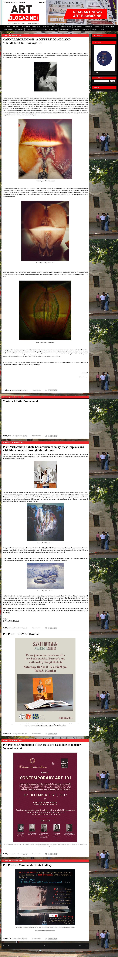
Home (45, 946)
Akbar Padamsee (25, 26)
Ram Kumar (16, 26)
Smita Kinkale (54, 26)
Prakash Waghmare (64, 29)
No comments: (36, 390)
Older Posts (83, 946)
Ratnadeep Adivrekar (66, 26)
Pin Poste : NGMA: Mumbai (21, 634)
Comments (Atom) (49, 951)
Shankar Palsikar (19, 29)
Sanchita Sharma (53, 29)
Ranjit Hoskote (75, 29)
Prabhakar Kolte (98, 26)
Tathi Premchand (78, 26)
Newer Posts (7, 946)
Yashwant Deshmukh (31, 29)
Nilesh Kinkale (88, 26)
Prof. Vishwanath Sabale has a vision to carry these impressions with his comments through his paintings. (43, 448)
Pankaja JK (94, 29)
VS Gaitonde (7, 26)
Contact (102, 29)
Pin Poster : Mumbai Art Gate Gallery (27, 865)
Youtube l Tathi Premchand (20, 401)
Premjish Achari (85, 29)
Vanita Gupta (46, 26)
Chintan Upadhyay (109, 26)
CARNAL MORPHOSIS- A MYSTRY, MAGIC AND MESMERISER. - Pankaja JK (37, 41)
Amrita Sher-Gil (36, 26)
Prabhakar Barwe (8, 29)
